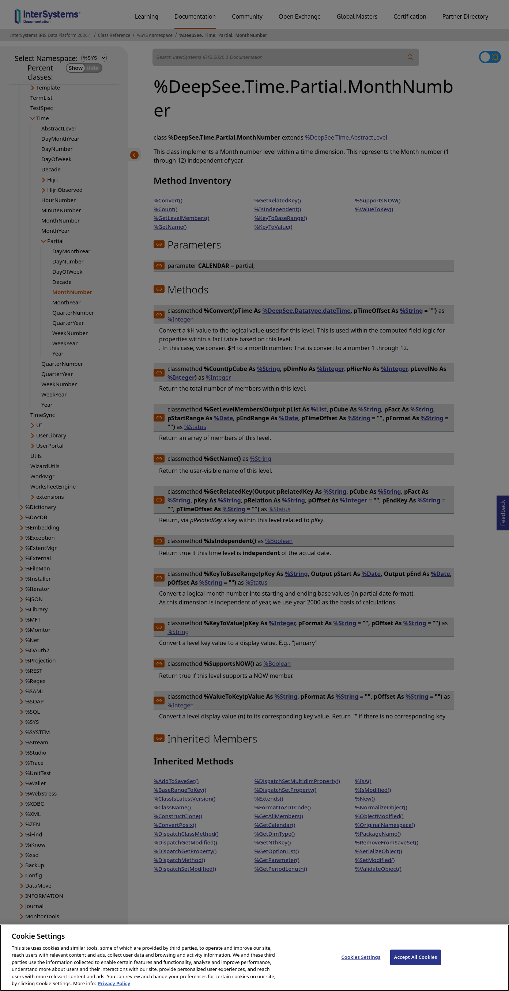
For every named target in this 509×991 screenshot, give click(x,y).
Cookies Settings (360, 965)
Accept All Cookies (415, 965)
